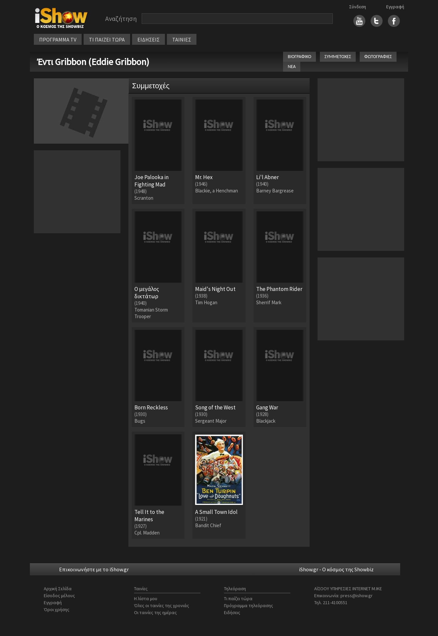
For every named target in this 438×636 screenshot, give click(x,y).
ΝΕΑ (292, 66)
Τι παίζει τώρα (238, 598)
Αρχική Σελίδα (58, 589)
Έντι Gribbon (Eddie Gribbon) (93, 62)
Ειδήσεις (232, 612)
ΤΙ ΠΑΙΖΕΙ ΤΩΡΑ (107, 39)
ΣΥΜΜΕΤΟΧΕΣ (338, 56)
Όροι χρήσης (56, 609)
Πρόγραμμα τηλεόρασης (248, 605)
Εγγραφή (395, 7)
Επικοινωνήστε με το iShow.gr (94, 569)
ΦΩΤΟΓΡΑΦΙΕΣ (378, 56)
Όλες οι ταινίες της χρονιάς (161, 605)
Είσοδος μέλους (59, 596)
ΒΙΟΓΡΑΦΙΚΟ (299, 56)
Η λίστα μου (145, 598)
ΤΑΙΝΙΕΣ (181, 39)
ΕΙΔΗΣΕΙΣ (148, 39)
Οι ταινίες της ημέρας (155, 612)
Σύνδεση (357, 7)
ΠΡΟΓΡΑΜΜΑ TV (57, 39)
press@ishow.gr (356, 596)
